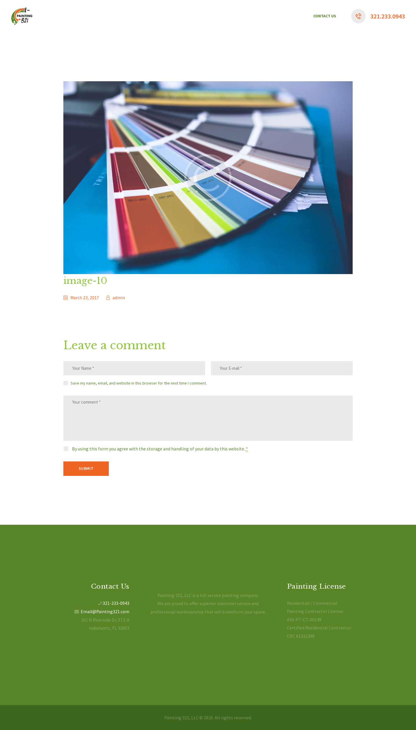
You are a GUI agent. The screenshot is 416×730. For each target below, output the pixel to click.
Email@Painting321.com (104, 611)
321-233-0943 (116, 603)
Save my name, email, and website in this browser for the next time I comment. (139, 384)
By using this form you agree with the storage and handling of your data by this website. (160, 453)
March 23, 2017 (84, 297)
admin (118, 297)
